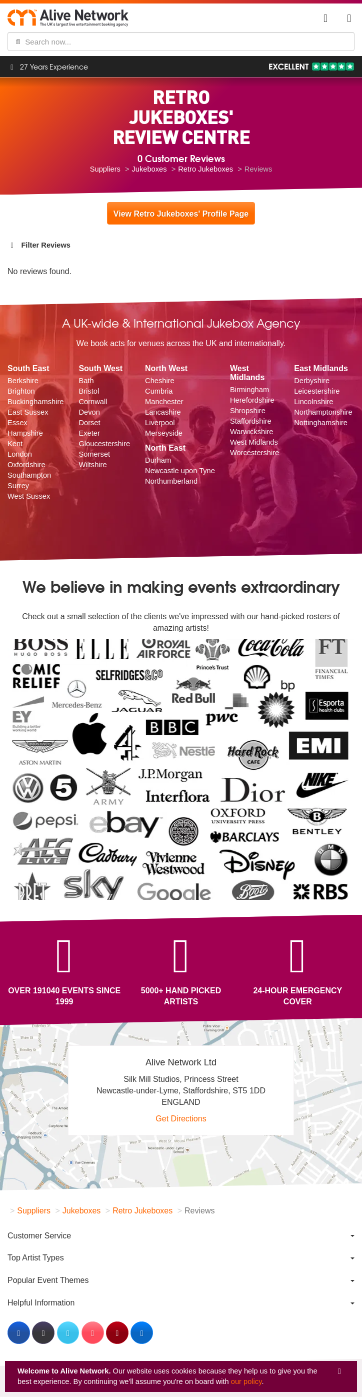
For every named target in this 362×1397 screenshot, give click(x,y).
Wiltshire (92, 465)
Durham (158, 460)
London (20, 454)
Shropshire (248, 411)
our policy (246, 1381)
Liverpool (159, 423)
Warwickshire (252, 432)
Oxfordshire (27, 465)
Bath (86, 381)
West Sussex (29, 496)
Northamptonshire (323, 412)
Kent (15, 444)
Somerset (94, 454)
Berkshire (23, 381)
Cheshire (159, 381)
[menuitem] (181, 1235)
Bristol (88, 391)
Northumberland (171, 481)
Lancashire (163, 412)
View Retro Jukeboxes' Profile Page (181, 214)
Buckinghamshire (36, 402)
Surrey (18, 486)
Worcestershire (254, 453)
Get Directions (181, 1118)
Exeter (89, 433)
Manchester (164, 402)
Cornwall (92, 402)
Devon (89, 412)
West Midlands (254, 442)
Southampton (29, 475)
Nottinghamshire (321, 423)
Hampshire (25, 433)
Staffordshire (251, 421)
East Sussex (28, 412)
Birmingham (249, 390)
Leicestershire (317, 391)
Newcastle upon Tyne (180, 471)
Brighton (21, 391)
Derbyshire (312, 381)
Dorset (89, 423)
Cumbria (158, 391)
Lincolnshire (313, 402)
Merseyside (163, 433)
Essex (18, 423)
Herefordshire (252, 400)
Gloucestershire (104, 444)
